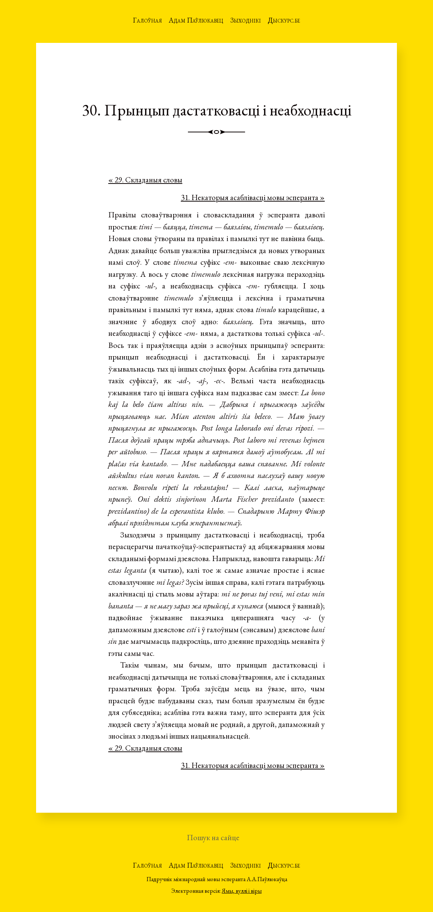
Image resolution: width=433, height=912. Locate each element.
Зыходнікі (245, 20)
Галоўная (147, 20)
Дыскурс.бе (284, 20)
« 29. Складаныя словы (145, 180)
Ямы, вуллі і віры (242, 891)
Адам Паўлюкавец (196, 20)
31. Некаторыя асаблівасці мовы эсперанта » (253, 197)
